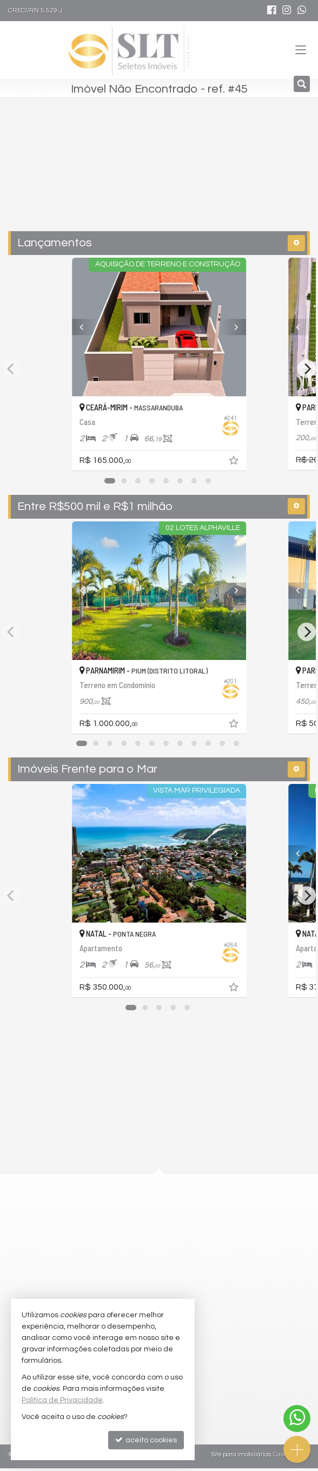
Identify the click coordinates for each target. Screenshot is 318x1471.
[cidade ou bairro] (136, 175)
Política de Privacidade (62, 1400)
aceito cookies (146, 1440)
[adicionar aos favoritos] (251, 462)
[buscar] (229, 175)
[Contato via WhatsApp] (296, 1418)
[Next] (247, 327)
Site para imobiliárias (241, 1457)
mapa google (115, 1249)
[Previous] (71, 327)
